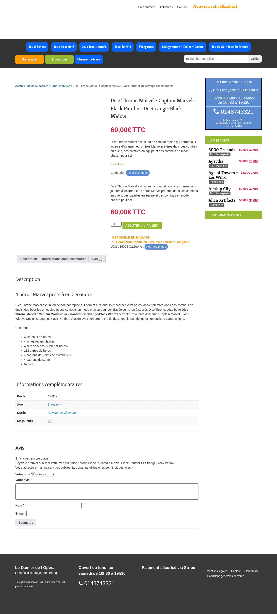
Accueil (20, 86)
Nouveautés (30, 59)
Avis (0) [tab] (97, 259)
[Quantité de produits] (116, 224)
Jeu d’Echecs (37, 47)
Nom (19, 505)
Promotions (59, 59)
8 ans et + (54, 404)
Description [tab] (28, 259)
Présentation (146, 7)
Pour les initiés (60, 86)
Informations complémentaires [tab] (64, 259)
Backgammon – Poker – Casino (183, 47)
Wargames (146, 47)
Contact (182, 7)
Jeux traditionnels (94, 47)
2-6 (50, 421)
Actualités (166, 7)
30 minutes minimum (62, 412)
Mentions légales (217, 571)
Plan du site (251, 571)
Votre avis (23, 480)
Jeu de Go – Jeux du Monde (230, 47)
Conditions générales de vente (225, 576)
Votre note (23, 474)
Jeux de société (64, 47)
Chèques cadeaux (88, 59)
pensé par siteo (24, 586)
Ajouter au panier (142, 225)
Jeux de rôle (123, 47)
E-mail (20, 513)
